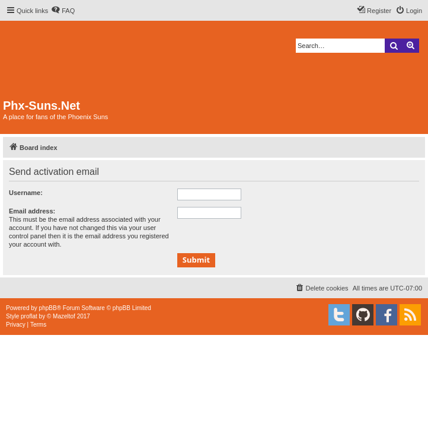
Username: (26, 192)
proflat (29, 316)
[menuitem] (63, 11)
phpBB (48, 308)
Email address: (32, 211)
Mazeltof (64, 316)
